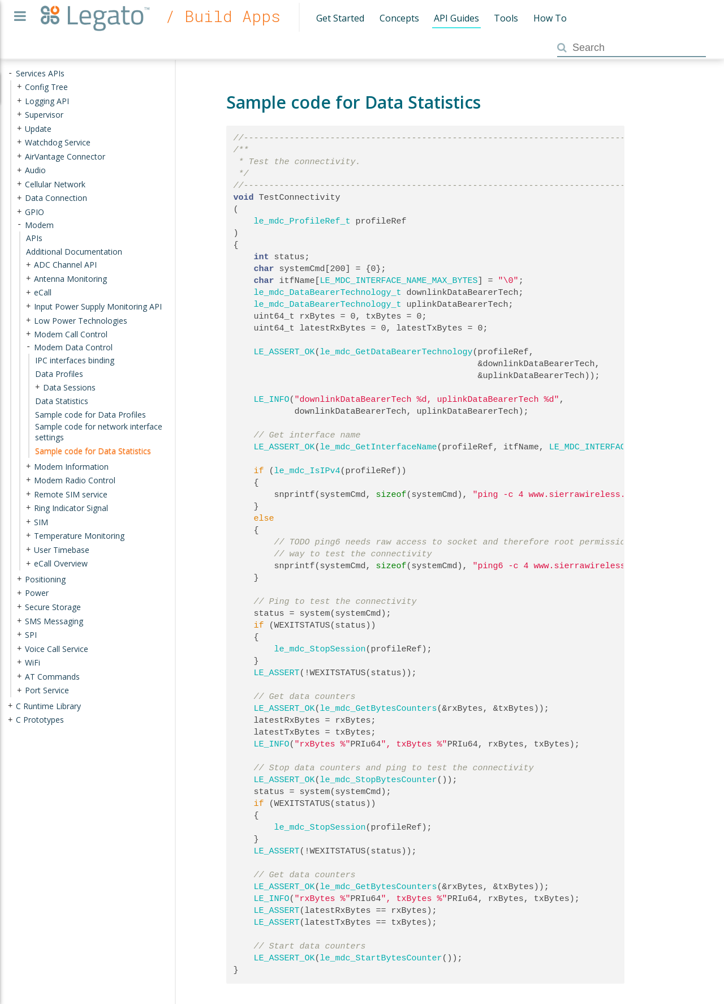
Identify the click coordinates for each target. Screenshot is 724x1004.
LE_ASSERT (277, 673)
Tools (506, 18)
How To (550, 18)
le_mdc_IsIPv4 (307, 471)
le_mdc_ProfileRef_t (302, 221)
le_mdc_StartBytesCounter (381, 958)
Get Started (340, 18)
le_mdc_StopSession (320, 649)
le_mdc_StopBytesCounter (378, 780)
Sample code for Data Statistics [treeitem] (93, 450)
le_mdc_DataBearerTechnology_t (328, 292)
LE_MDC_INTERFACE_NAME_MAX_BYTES (399, 280)
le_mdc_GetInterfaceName (378, 447)
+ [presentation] (19, 86)
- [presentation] (10, 73)
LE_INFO (272, 399)
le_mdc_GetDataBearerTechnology (396, 352)
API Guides (456, 18)
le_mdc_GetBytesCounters (378, 708)
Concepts (399, 18)
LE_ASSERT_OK (284, 352)
